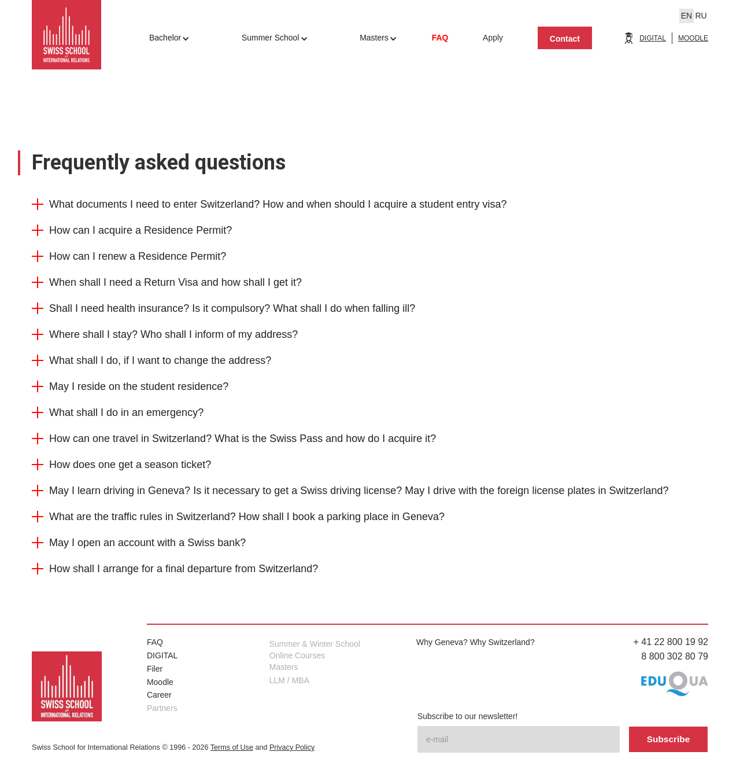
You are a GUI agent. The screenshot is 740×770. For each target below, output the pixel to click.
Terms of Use (231, 747)
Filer (154, 668)
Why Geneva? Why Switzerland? (475, 642)
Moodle (160, 682)
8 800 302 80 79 (674, 656)
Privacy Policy (291, 747)
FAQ (155, 642)
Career (159, 694)
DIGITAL (652, 38)
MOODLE (693, 38)
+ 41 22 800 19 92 (671, 642)
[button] (370, 210)
